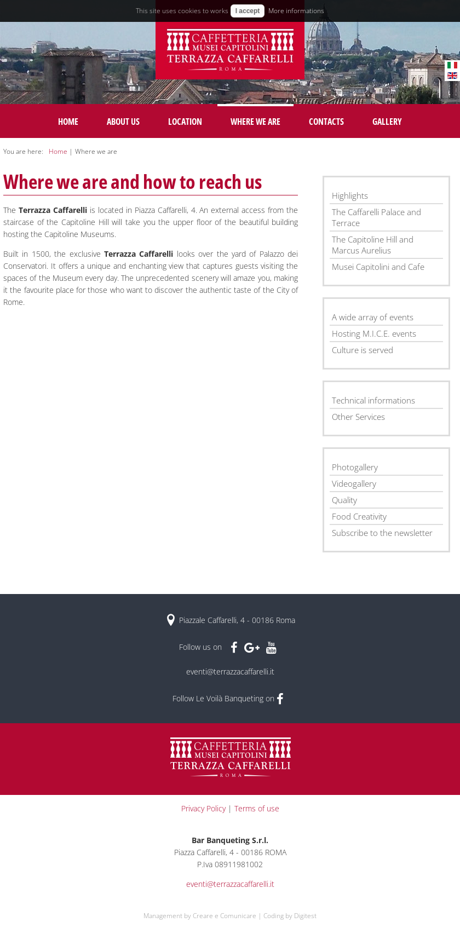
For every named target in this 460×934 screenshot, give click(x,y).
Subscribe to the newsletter (382, 532)
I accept (247, 11)
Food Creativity (359, 516)
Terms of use (256, 808)
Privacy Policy (203, 808)
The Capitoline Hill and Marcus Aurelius (372, 245)
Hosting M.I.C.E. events (374, 333)
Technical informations (373, 400)
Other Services (358, 416)
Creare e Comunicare (224, 915)
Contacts (326, 122)
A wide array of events (372, 317)
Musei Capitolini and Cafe (378, 266)
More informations (296, 10)
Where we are (255, 122)
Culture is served (362, 349)
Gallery (387, 122)
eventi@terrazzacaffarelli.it (230, 671)
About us (123, 122)
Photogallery (355, 467)
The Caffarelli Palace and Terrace (376, 217)
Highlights (350, 195)
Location (185, 122)
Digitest (305, 915)
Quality (344, 499)
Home (68, 122)
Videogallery (354, 483)
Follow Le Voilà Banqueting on (228, 698)
